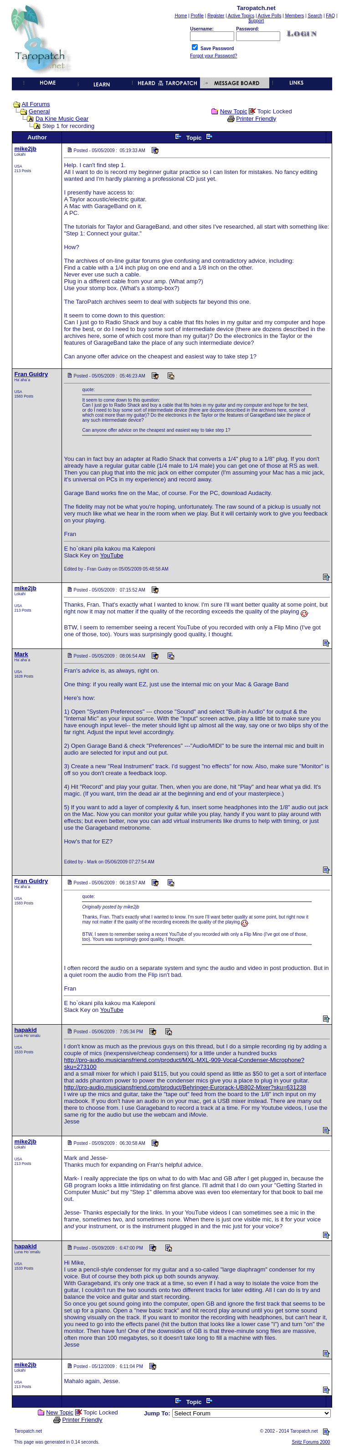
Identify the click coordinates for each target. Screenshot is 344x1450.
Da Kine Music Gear (62, 118)
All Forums (35, 104)
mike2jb (25, 148)
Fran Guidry (31, 374)
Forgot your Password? (213, 55)
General (39, 111)
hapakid (25, 1029)
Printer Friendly (256, 118)
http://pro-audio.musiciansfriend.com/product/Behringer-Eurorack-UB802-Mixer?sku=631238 (185, 1087)
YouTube (111, 555)
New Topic (233, 111)
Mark (21, 654)
